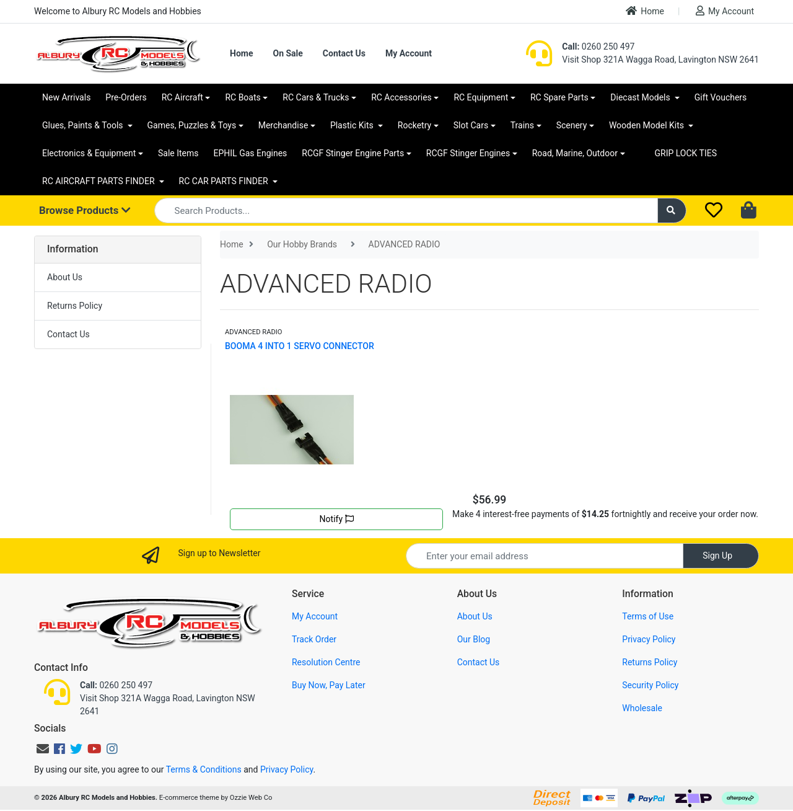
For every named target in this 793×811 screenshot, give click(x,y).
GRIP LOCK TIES (686, 153)
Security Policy (650, 685)
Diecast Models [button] (641, 97)
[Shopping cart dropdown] (750, 211)
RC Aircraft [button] (182, 97)
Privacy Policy (648, 639)
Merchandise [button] (283, 125)
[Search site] (672, 210)
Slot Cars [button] (470, 125)
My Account (725, 11)
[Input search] (406, 210)
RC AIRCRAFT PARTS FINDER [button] (99, 181)
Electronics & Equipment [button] (89, 153)
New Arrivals (66, 97)
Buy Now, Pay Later (329, 685)
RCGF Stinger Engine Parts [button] (353, 153)
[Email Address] (544, 556)
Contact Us (344, 53)
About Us (64, 277)
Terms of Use (647, 616)
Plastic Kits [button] (352, 125)
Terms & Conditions (204, 769)
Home (645, 11)
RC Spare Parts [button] (559, 97)
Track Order (314, 639)
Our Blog (474, 639)
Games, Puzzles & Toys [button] (192, 125)
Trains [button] (522, 125)
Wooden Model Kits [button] (647, 125)
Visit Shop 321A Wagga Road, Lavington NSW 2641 (660, 59)
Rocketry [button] (414, 125)
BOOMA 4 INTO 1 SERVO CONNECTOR (299, 346)
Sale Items (178, 153)
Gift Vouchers (720, 97)
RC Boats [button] (242, 97)
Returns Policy (74, 306)
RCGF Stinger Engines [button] (468, 153)
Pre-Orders (125, 97)
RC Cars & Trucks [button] (316, 97)
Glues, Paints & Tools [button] (83, 125)
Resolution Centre (326, 662)
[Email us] (43, 749)
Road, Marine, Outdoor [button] (575, 153)
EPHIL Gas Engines (250, 153)
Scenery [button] (571, 125)
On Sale (287, 53)
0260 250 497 (598, 46)
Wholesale (642, 708)
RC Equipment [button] (480, 97)
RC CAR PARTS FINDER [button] (224, 181)
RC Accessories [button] (401, 97)
